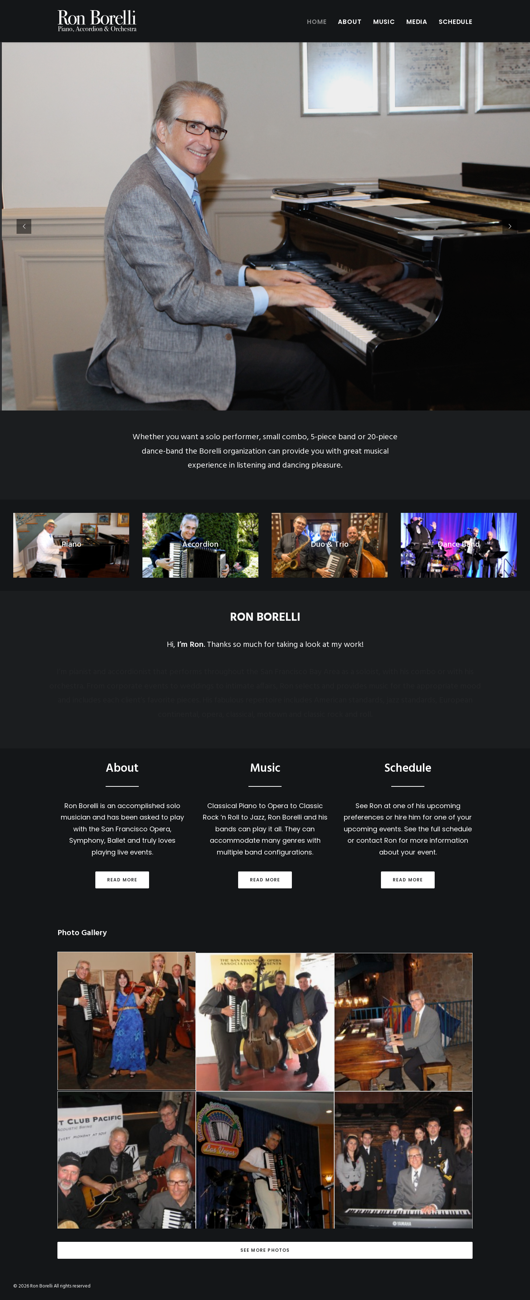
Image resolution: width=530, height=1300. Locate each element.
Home (316, 21)
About (349, 21)
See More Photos (265, 1250)
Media (416, 21)
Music (384, 21)
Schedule (456, 21)
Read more (121, 880)
